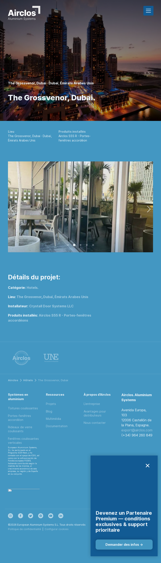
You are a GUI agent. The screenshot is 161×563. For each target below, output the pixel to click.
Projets (51, 404)
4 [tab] (87, 245)
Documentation (57, 426)
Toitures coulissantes (23, 408)
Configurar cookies (57, 529)
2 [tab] (74, 245)
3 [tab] (80, 245)
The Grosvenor (29, 297)
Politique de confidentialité (24, 529)
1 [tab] (68, 245)
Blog (49, 411)
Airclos (13, 380)
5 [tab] (93, 245)
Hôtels (28, 380)
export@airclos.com (136, 430)
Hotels (32, 287)
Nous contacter (95, 422)
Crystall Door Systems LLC (51, 306)
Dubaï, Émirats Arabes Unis (65, 297)
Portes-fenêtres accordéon (19, 418)
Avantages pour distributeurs (95, 413)
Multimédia (53, 418)
